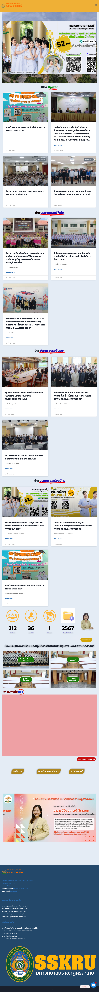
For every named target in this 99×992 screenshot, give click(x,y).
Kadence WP (55, 989)
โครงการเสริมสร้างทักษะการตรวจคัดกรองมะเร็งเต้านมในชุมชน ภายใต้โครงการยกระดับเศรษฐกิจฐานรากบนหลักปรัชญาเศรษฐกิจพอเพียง (25, 258)
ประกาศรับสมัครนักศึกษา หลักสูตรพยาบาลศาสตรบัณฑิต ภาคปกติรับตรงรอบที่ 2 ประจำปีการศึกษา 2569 (24, 525)
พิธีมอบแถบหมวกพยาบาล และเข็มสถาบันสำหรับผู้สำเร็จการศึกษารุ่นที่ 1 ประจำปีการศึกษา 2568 (72, 256)
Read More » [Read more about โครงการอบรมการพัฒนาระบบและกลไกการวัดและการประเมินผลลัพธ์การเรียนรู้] (9, 469)
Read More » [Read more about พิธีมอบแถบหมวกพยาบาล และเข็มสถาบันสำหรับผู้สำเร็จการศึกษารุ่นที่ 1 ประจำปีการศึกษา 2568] (58, 269)
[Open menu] (96, 4)
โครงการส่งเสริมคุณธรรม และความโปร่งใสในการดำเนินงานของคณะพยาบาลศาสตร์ (73, 193)
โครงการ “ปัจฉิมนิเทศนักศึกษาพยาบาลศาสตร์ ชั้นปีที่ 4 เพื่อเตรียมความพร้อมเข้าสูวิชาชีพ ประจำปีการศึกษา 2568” (72, 395)
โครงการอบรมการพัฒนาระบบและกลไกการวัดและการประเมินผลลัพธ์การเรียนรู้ (24, 457)
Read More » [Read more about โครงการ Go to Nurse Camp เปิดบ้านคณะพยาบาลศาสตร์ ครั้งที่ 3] (10, 200)
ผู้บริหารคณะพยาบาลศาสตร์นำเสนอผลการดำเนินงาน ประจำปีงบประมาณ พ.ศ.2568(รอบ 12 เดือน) (24, 395)
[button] (5, 47)
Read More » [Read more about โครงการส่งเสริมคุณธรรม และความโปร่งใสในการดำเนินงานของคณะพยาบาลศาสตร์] (58, 200)
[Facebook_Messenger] (93, 987)
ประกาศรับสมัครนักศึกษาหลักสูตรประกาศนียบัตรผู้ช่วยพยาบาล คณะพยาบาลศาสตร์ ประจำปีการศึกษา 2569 (73, 525)
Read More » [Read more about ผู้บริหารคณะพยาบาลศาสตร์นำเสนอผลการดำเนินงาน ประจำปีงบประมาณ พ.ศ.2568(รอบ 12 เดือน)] (9, 409)
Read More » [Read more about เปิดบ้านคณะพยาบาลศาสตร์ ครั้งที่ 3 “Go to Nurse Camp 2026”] (10, 136)
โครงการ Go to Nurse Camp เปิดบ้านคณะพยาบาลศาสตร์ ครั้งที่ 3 (25, 193)
